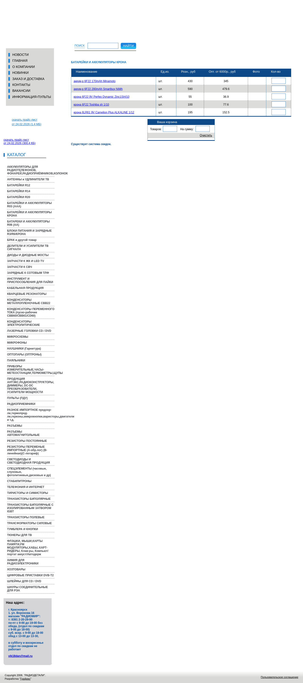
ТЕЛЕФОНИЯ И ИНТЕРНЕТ (25, 487)
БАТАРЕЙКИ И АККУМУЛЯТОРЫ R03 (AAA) (29, 204)
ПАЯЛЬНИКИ (16, 360)
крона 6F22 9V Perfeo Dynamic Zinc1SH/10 (101, 96)
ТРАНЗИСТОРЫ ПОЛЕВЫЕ (26, 517)
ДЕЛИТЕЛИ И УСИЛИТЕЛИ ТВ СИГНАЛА (28, 247)
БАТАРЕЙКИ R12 (18, 185)
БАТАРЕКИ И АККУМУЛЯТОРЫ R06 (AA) (28, 223)
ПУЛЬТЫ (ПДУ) (17, 398)
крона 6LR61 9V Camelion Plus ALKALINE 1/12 (104, 112)
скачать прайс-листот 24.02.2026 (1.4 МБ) (26, 122)
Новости (20, 55)
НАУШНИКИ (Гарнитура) (24, 348)
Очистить (206, 135)
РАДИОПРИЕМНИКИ (21, 404)
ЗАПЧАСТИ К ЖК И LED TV (25, 261)
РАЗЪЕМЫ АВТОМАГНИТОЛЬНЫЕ (23, 433)
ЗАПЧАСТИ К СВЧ (19, 267)
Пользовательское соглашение (279, 677)
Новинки (20, 73)
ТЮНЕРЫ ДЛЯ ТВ (19, 535)
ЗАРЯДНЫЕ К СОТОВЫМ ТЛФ (28, 273)
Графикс (25, 678)
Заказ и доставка (28, 79)
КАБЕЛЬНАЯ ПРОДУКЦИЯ (25, 288)
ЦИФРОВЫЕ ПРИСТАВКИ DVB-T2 (30, 575)
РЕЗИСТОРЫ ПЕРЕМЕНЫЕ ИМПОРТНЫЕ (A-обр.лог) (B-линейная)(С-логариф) (27, 450)
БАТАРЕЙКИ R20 (18, 197)
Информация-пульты (31, 97)
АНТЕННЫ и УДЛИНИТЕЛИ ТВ (28, 179)
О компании (23, 67)
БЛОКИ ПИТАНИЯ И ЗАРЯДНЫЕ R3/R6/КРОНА (29, 232)
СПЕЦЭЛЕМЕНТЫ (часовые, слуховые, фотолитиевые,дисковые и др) (29, 472)
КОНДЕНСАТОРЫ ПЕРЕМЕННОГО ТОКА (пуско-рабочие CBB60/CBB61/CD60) (30, 312)
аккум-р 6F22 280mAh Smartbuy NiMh (98, 89)
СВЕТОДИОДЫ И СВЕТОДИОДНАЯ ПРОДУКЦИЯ (28, 461)
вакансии (21, 91)
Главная (19, 60)
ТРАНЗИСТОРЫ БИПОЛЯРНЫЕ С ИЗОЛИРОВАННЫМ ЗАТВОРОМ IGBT (30, 508)
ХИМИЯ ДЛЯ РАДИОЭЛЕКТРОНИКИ (22, 562)
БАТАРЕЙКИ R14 (18, 191)
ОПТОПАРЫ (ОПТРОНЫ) (24, 354)
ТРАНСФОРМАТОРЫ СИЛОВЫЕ (29, 523)
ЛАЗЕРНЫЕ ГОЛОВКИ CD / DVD (29, 331)
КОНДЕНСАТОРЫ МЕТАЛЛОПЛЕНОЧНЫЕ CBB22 (28, 301)
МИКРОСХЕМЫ (17, 336)
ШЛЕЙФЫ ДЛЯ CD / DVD (24, 581)
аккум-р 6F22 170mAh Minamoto (95, 81)
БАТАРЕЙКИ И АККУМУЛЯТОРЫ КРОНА (29, 214)
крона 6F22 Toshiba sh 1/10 (91, 104)
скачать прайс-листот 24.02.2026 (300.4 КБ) (20, 141)
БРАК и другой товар (21, 240)
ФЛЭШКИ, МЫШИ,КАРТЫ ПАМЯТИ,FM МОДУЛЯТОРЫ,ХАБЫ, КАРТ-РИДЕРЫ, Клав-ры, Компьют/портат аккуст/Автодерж (27, 547)
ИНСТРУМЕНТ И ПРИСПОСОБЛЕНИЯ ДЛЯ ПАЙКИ (30, 280)
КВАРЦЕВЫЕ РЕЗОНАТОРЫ (26, 294)
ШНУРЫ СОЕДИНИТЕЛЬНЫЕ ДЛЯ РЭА (27, 588)
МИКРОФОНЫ (17, 342)
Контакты (21, 85)
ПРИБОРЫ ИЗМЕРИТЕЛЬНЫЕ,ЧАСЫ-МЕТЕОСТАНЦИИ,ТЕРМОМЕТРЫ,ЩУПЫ (30, 370)
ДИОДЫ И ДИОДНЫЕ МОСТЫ (28, 255)
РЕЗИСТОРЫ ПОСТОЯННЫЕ (27, 441)
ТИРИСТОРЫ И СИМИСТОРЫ (27, 493)
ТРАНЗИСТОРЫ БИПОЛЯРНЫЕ (29, 499)
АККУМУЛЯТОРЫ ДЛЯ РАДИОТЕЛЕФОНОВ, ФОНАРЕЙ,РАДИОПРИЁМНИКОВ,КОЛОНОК (30, 170)
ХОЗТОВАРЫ (16, 569)
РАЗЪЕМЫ (14, 425)
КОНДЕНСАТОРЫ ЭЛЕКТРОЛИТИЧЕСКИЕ (23, 323)
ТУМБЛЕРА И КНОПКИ (22, 529)
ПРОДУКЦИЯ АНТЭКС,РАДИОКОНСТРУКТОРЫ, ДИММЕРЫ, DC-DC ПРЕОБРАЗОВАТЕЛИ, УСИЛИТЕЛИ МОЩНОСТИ (30, 385)
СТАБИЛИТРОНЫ (19, 481)
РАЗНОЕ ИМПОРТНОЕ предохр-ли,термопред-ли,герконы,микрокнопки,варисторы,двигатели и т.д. (30, 414)
